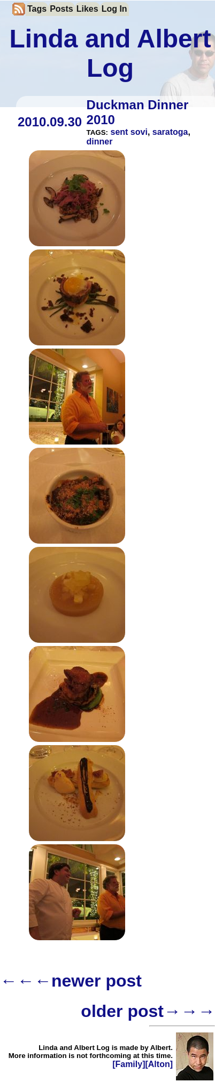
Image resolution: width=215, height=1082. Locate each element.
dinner (100, 141)
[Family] (128, 1064)
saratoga (170, 131)
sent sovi (129, 131)
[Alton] (159, 1064)
